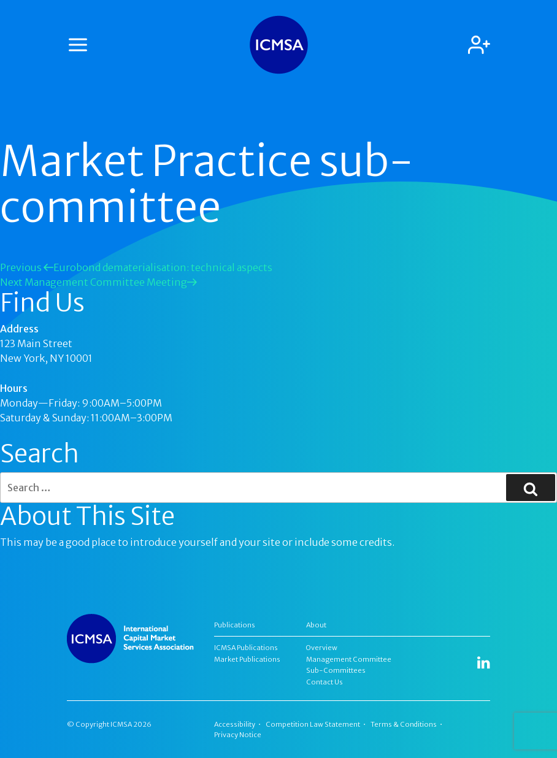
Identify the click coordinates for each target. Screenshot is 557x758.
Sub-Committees (336, 670)
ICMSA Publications (246, 647)
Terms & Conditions (404, 724)
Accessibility (234, 724)
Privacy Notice (237, 734)
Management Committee (348, 659)
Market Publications (247, 659)
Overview (321, 647)
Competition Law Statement (313, 724)
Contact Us (324, 682)
